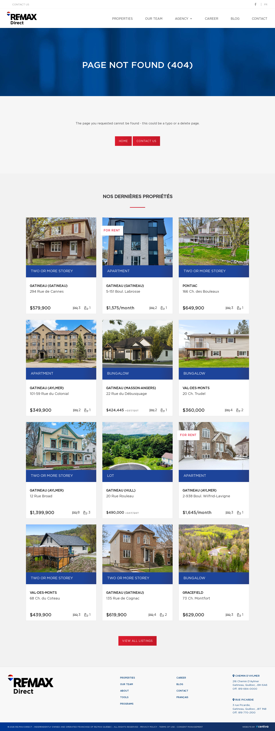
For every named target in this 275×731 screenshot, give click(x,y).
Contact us (20, 4)
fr (265, 4)
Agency (181, 18)
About (124, 691)
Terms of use (167, 727)
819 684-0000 (247, 689)
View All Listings (137, 641)
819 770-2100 (247, 712)
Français (182, 697)
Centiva (262, 726)
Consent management (190, 727)
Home (123, 141)
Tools (124, 697)
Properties (122, 18)
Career (211, 18)
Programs (126, 704)
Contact (259, 18)
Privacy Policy (148, 727)
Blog (235, 18)
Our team (154, 18)
